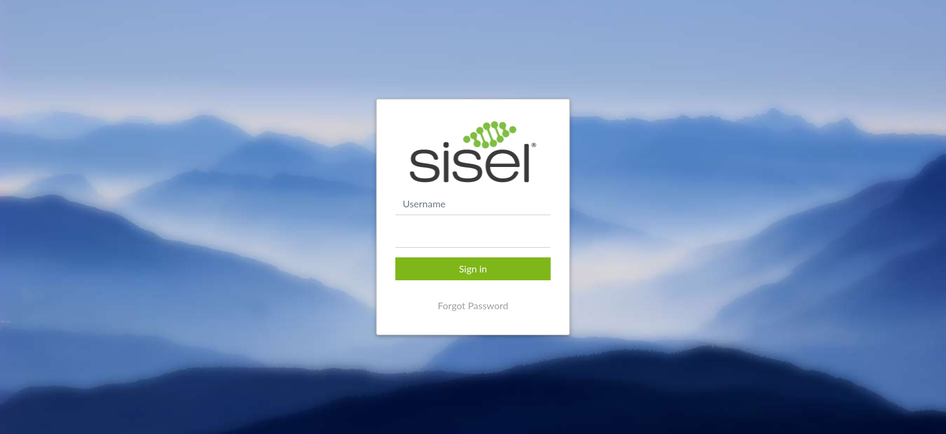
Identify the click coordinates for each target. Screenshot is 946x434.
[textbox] (473, 236)
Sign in (473, 268)
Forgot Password (472, 305)
